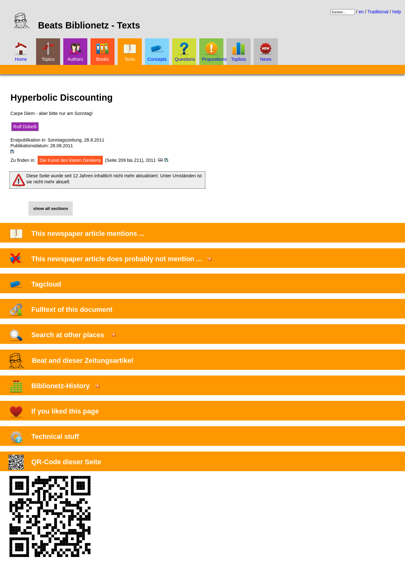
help (396, 11)
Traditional (378, 11)
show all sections (50, 208)
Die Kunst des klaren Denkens (70, 160)
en (361, 11)
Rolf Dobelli (25, 126)
